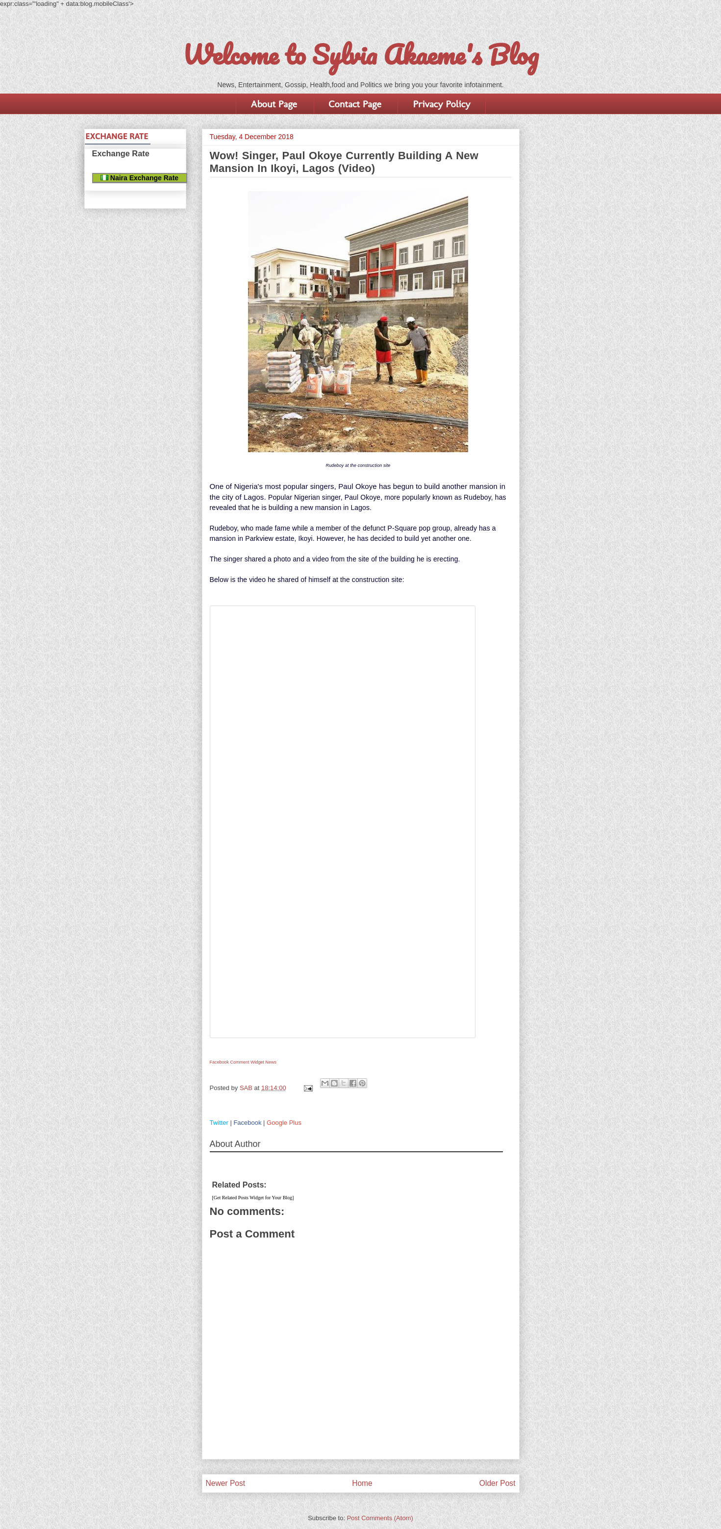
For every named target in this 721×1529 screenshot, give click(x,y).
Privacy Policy (441, 104)
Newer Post (226, 1483)
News (271, 1062)
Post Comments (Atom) (380, 1518)
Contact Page (355, 104)
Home (362, 1483)
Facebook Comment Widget (237, 1062)
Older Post (497, 1483)
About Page (274, 104)
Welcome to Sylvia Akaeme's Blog (360, 54)
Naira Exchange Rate (139, 178)
